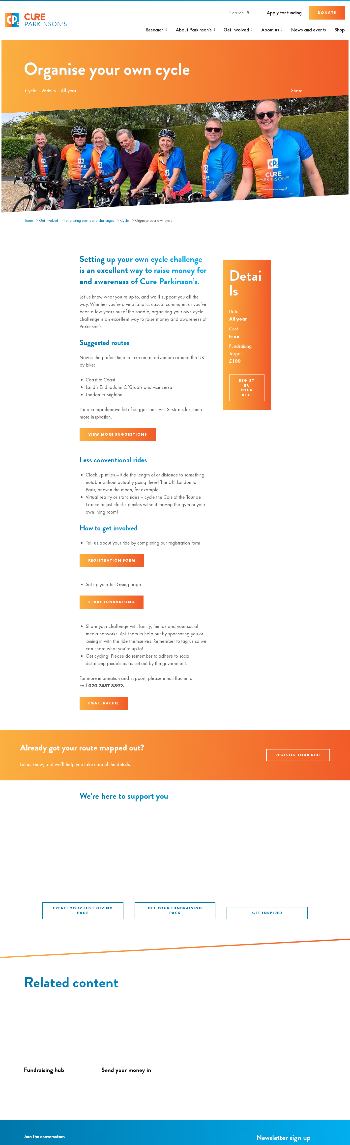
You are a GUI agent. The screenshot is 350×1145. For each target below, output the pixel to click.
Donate (327, 12)
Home (28, 220)
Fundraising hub (44, 1069)
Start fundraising (111, 601)
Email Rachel (103, 703)
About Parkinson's (194, 29)
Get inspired (267, 912)
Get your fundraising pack (175, 911)
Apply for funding (284, 13)
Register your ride (247, 388)
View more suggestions (117, 434)
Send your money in (126, 1069)
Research (155, 29)
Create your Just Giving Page (83, 911)
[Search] (239, 13)
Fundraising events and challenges (89, 220)
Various (48, 90)
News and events (308, 29)
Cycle (30, 90)
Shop (340, 29)
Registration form (112, 560)
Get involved (236, 29)
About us (270, 29)
